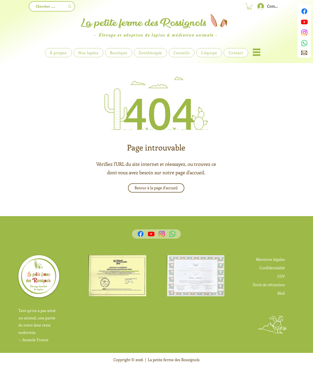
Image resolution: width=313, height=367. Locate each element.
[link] (249, 6)
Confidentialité (272, 267)
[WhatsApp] (304, 43)
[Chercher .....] (45, 6)
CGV (281, 276)
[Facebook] (304, 11)
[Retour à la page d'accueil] (156, 187)
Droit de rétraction (269, 284)
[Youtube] (304, 22)
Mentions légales (270, 259)
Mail (281, 293)
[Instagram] (304, 32)
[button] (256, 52)
